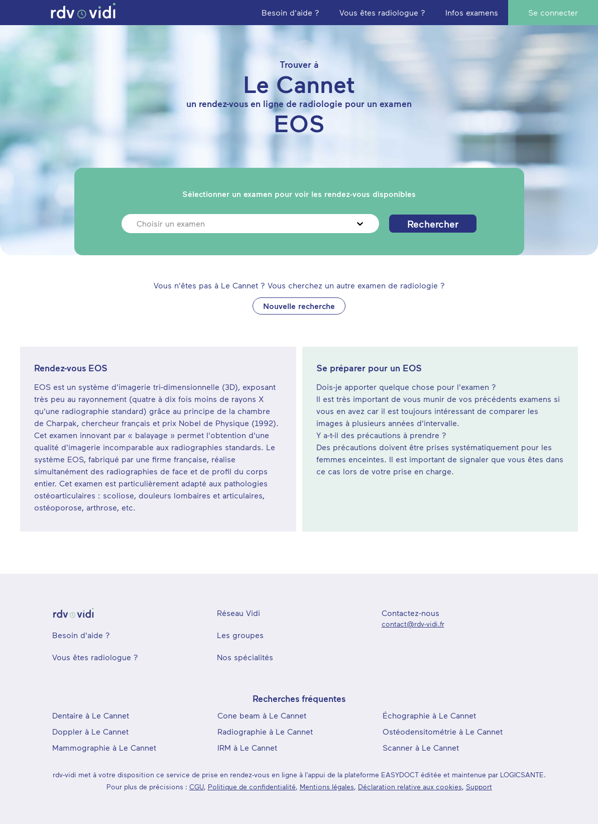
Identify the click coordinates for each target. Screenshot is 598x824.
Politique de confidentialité (252, 786)
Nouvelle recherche (299, 306)
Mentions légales (327, 786)
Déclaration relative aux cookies (410, 786)
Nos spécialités (245, 657)
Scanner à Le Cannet (421, 747)
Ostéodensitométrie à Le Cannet (443, 731)
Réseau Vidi (238, 612)
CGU (196, 786)
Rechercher (432, 224)
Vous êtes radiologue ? (95, 657)
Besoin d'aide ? (81, 635)
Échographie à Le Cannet (429, 715)
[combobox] (138, 224)
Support (479, 786)
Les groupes (240, 635)
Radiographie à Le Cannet (265, 731)
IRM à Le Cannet (247, 747)
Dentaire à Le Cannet (90, 715)
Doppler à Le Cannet (90, 731)
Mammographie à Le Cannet (104, 747)
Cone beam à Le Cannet (261, 715)
